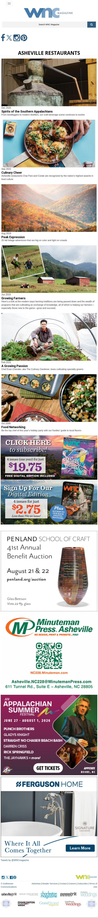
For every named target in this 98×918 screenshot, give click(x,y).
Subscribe (83, 883)
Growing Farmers (13, 298)
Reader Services (50, 883)
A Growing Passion (14, 366)
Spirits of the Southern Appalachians (27, 111)
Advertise (36, 883)
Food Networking (13, 427)
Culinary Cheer (11, 172)
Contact (63, 883)
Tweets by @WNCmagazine (15, 860)
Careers (72, 883)
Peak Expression (13, 237)
